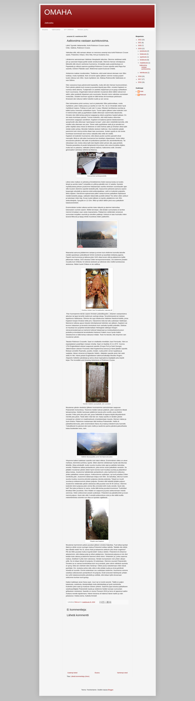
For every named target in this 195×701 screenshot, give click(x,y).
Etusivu (45, 30)
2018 (140, 76)
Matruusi (143, 95)
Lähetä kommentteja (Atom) (80, 676)
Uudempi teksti (72, 673)
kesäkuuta (143, 60)
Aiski (141, 91)
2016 (140, 82)
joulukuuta (143, 51)
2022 (140, 40)
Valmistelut (56, 30)
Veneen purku (82, 30)
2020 (140, 45)
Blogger (110, 690)
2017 (140, 79)
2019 (140, 48)
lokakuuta (143, 54)
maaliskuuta (144, 63)
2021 (140, 43)
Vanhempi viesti (122, 673)
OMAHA (58, 12)
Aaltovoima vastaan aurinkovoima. (145, 67)
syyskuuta (143, 57)
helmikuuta (144, 72)
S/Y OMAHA (69, 30)
